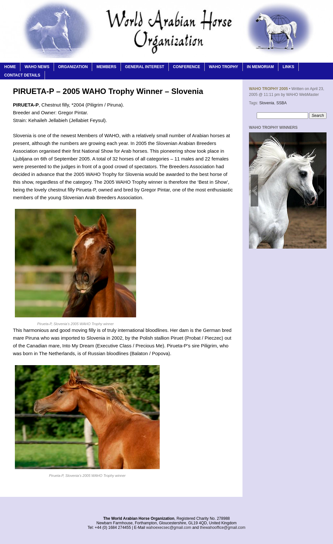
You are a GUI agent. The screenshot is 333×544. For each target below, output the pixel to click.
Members (106, 67)
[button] (254, 190)
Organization (73, 67)
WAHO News (37, 67)
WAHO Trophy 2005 (268, 89)
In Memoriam (260, 67)
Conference (186, 67)
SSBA (281, 103)
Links (288, 67)
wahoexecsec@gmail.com (168, 527)
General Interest (144, 67)
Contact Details (22, 75)
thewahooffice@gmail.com (222, 527)
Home (10, 67)
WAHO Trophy (223, 67)
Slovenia (266, 103)
